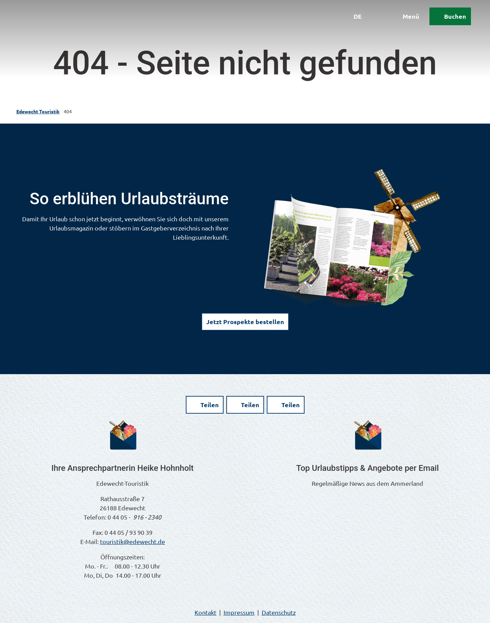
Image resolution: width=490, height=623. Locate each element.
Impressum (239, 612)
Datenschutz (279, 612)
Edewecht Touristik (38, 111)
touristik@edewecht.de (132, 541)
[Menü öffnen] (398, 24)
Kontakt (205, 612)
